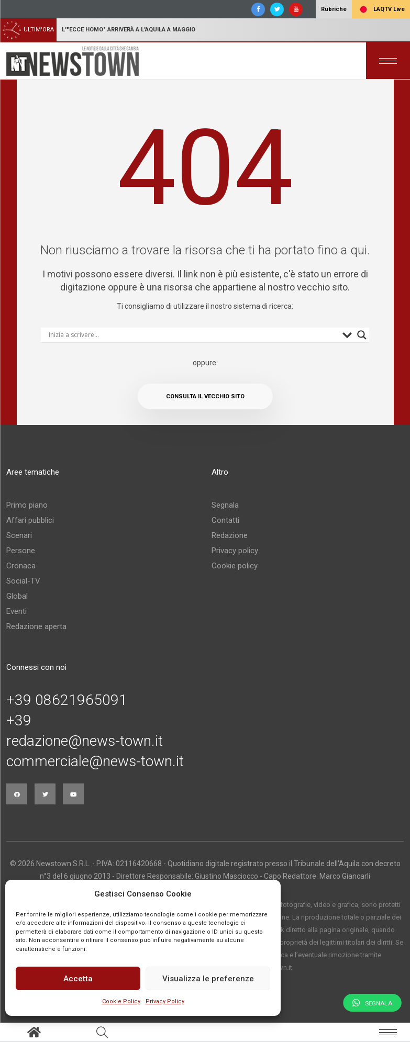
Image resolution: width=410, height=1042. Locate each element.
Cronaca (21, 565)
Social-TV (23, 581)
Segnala (225, 505)
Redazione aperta (36, 626)
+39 (18, 720)
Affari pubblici (30, 520)
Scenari (19, 535)
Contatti (225, 520)
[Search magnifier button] (361, 335)
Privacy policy (235, 550)
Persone (20, 550)
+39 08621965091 (66, 700)
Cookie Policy (121, 1001)
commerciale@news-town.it (95, 761)
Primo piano (27, 505)
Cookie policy (235, 565)
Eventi (16, 611)
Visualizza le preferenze (208, 978)
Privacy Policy (165, 1001)
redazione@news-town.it (84, 741)
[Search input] (193, 335)
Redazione (230, 535)
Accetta (78, 978)
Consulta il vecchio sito (205, 396)
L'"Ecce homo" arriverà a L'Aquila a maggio (128, 29)
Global (17, 596)
